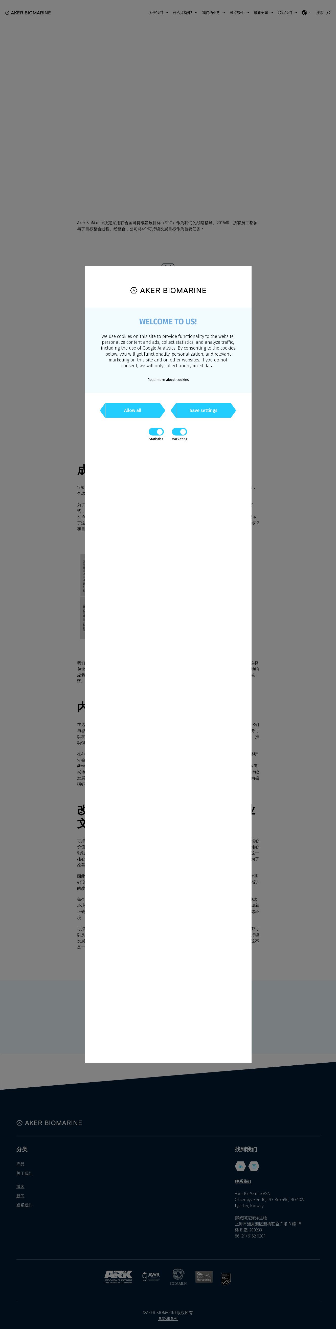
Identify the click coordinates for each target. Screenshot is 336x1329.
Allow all (133, 410)
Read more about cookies (168, 380)
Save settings (203, 410)
